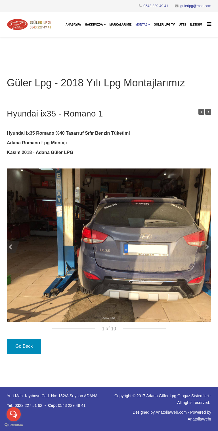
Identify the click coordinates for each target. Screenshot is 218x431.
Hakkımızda (94, 24)
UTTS (182, 24)
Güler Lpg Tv (164, 24)
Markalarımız (121, 24)
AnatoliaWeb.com (171, 412)
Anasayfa (73, 24)
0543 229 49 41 (155, 6)
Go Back (24, 346)
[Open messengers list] (14, 414)
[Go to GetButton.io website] (14, 425)
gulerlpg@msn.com (195, 6)
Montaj (141, 24)
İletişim (196, 24)
